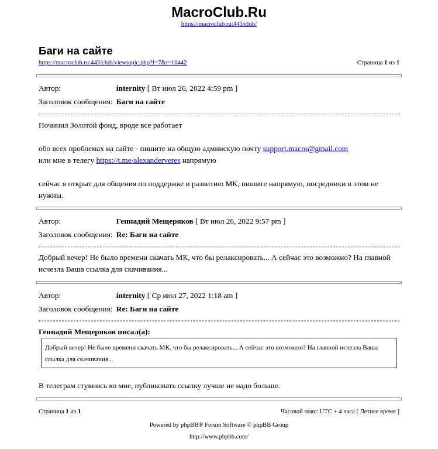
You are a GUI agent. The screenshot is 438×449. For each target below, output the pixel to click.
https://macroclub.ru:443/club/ (219, 23)
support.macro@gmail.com (306, 148)
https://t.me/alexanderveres (138, 160)
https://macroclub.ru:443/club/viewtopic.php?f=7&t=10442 (113, 62)
